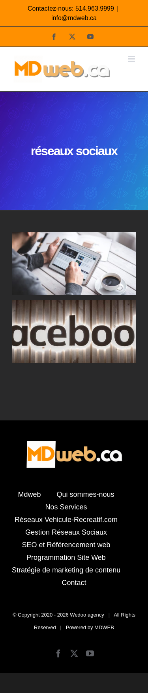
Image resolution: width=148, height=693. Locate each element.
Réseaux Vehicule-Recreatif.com (66, 520)
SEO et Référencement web (66, 545)
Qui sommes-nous (85, 494)
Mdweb (29, 494)
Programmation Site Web (66, 557)
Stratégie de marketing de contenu (66, 570)
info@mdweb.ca (74, 18)
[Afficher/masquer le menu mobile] (132, 59)
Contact (74, 583)
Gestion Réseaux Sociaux (66, 532)
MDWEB (104, 627)
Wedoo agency (87, 615)
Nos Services (66, 507)
